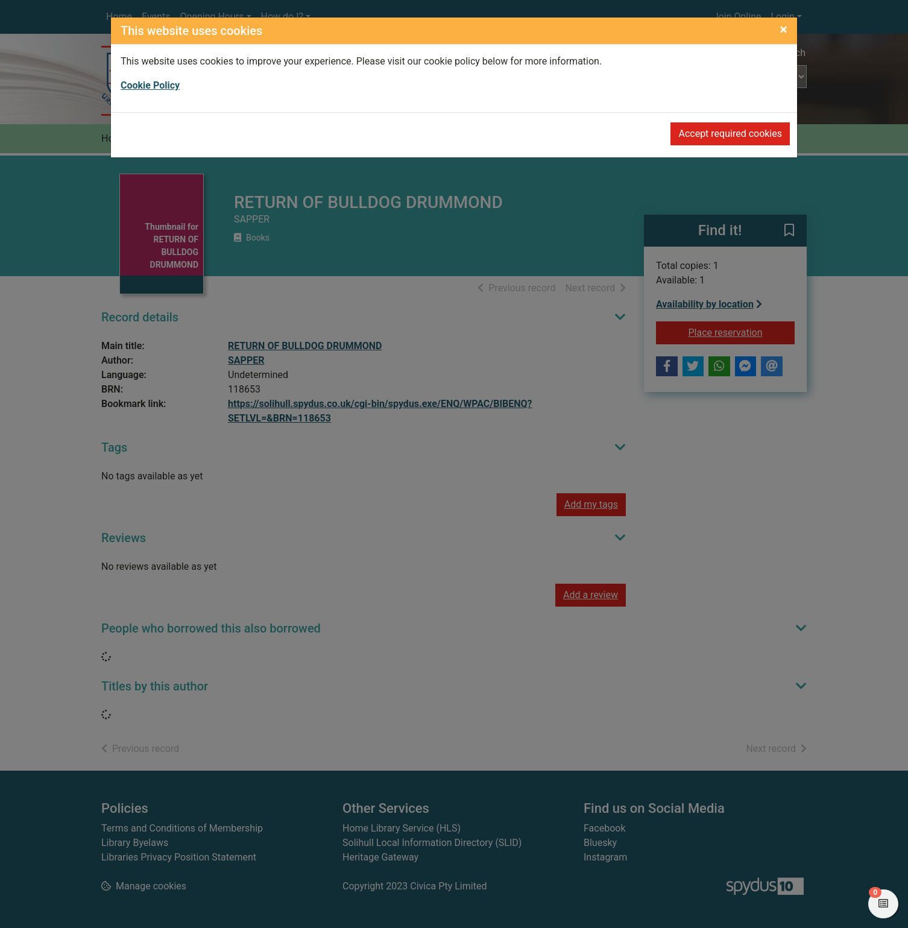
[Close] (783, 29)
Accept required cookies (730, 133)
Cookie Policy (150, 85)
